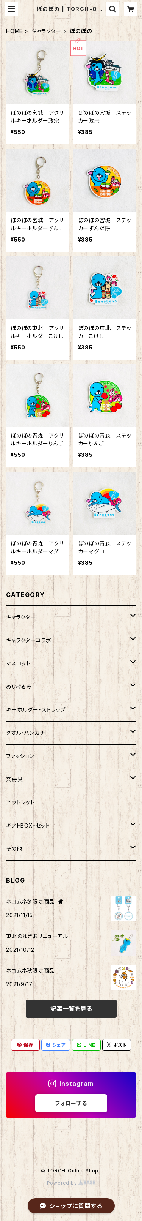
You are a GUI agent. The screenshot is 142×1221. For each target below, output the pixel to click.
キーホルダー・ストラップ (36, 709)
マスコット (18, 663)
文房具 (14, 779)
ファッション (20, 756)
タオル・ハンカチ (25, 733)
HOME (14, 31)
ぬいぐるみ (19, 686)
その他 (14, 848)
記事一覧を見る (71, 1008)
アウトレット (20, 802)
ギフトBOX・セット (28, 825)
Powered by (71, 1183)
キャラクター (46, 31)
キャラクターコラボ (28, 640)
